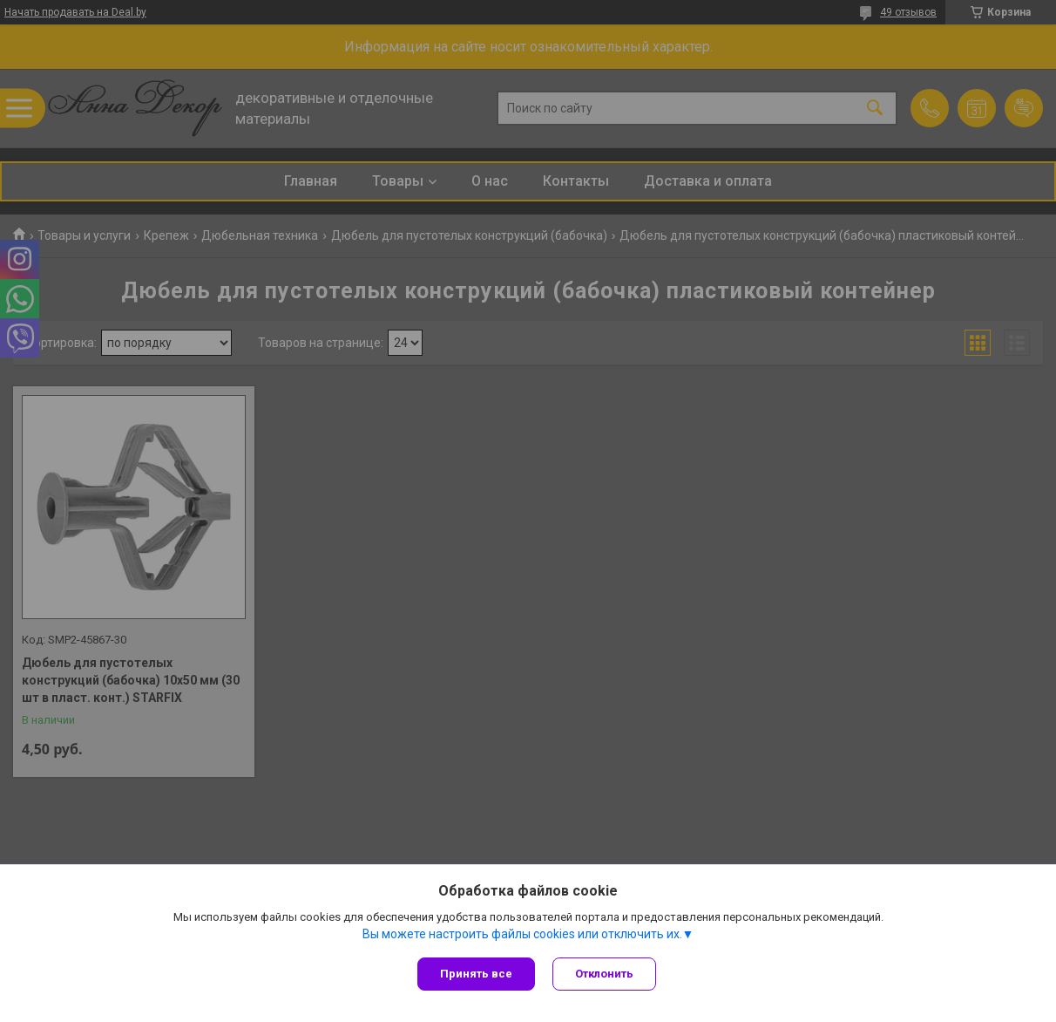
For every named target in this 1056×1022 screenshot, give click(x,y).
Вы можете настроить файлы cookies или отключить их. (522, 934)
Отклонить (604, 973)
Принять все (476, 973)
